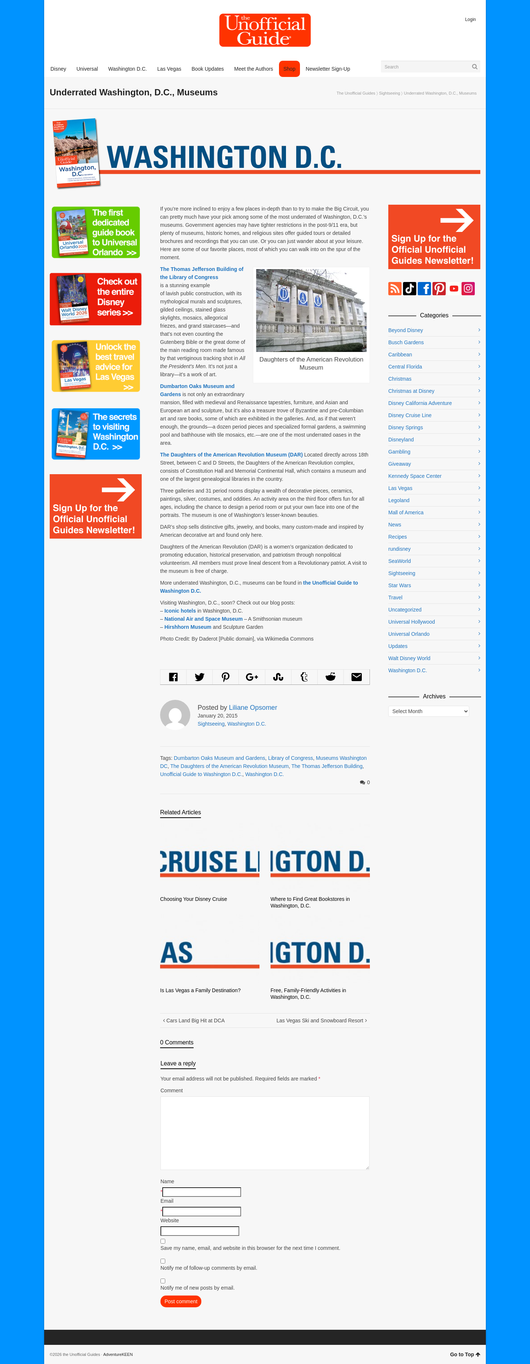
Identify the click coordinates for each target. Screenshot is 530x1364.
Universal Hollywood (411, 622)
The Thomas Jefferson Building (327, 766)
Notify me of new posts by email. (197, 1288)
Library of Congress (290, 758)
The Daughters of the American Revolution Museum (229, 766)
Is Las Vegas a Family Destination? (200, 990)
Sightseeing (389, 93)
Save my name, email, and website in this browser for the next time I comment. (250, 1248)
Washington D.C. (246, 724)
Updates (397, 646)
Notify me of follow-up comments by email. (208, 1268)
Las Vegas (400, 488)
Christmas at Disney (411, 391)
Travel (395, 597)
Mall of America (406, 512)
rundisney (399, 549)
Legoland (399, 500)
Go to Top (465, 1354)
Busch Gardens (406, 342)
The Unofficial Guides (356, 93)
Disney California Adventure (420, 403)
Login (470, 19)
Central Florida (405, 367)
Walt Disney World (409, 658)
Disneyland (401, 440)
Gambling (399, 452)
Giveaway (399, 464)
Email (166, 1201)
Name (167, 1181)
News (394, 525)
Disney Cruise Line (410, 415)
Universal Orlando (409, 634)
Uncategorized (404, 610)
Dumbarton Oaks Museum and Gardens (219, 758)
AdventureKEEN (118, 1354)
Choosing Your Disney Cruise (193, 899)
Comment (171, 1090)
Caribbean (400, 354)
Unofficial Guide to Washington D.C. (201, 774)
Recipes (397, 537)
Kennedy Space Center (415, 476)
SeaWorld (399, 561)
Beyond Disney (405, 330)
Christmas (399, 379)
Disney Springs (405, 427)
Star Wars (399, 585)
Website (169, 1220)
